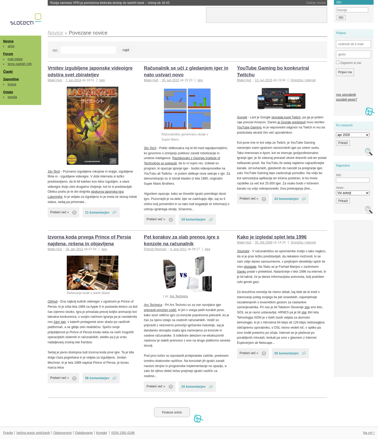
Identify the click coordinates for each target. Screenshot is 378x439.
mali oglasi (15, 59)
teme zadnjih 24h (20, 64)
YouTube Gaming (249, 127)
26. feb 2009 (263, 242)
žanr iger (60, 322)
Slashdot (243, 251)
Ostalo (8, 92)
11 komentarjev (97, 212)
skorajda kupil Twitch (286, 117)
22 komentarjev (286, 199)
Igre (102, 80)
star (307, 307)
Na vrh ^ (369, 433)
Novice (8, 41)
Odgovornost (62, 433)
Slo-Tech (54, 171)
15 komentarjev (193, 386)
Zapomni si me (348, 63)
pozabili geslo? (346, 99)
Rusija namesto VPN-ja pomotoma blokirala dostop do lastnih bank (110, 3)
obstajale (250, 267)
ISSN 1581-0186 (123, 433)
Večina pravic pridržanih (33, 433)
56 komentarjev (97, 378)
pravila (12, 97)
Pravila (8, 433)
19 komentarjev (193, 219)
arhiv (11, 46)
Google (242, 117)
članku (241, 271)
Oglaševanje (84, 433)
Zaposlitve (11, 79)
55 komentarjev (286, 353)
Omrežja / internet (303, 80)
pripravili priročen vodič (160, 310)
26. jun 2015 (170, 80)
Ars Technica (179, 296)
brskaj (12, 84)
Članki (8, 72)
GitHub (52, 301)
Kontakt (101, 433)
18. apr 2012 (74, 249)
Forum (8, 54)
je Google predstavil (292, 122)
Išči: (55, 50)
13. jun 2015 (263, 80)
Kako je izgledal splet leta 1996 (272, 237)
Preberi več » (59, 212)
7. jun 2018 (73, 80)
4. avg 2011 (178, 249)
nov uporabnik (346, 94)
